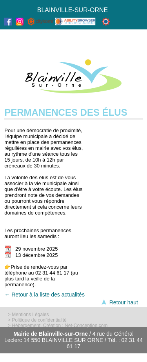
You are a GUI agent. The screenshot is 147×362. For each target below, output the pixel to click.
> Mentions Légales (28, 314)
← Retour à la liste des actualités (44, 294)
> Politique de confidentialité (37, 320)
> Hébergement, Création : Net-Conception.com (57, 325)
